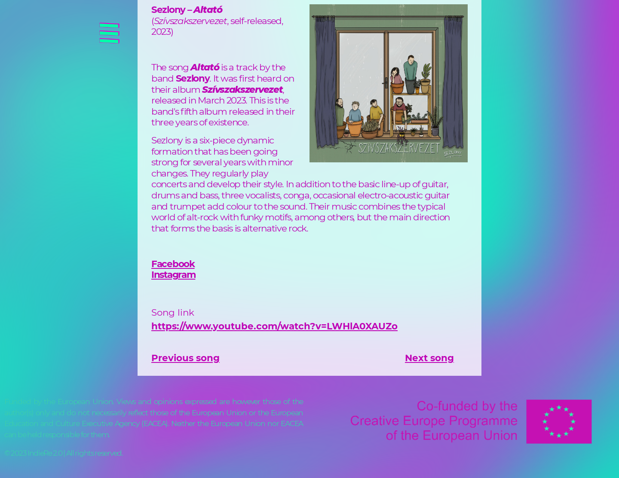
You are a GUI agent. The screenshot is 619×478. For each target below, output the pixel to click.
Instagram (173, 274)
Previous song (185, 357)
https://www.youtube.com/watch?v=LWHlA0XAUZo (274, 326)
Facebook (173, 263)
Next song (429, 357)
